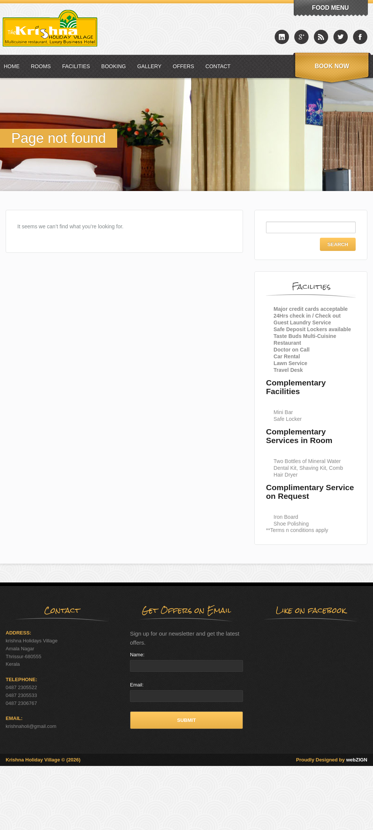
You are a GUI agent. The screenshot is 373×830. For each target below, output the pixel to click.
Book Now (332, 66)
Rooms (41, 66)
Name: (137, 654)
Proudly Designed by (331, 760)
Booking (113, 66)
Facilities (76, 66)
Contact (218, 66)
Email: (137, 685)
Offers (183, 66)
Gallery (149, 66)
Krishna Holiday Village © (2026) (43, 760)
